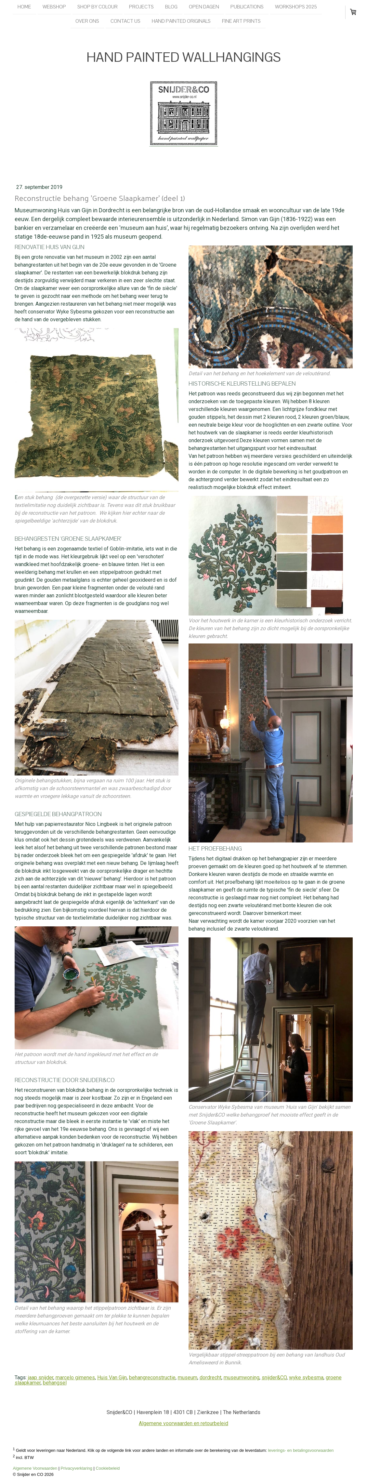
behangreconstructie (152, 1377)
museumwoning (241, 1377)
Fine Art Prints (241, 22)
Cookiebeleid (108, 1468)
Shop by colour (97, 7)
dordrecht (210, 1377)
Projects (141, 7)
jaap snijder (40, 1377)
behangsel (55, 1383)
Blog (171, 7)
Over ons (87, 22)
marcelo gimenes (75, 1377)
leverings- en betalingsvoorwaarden (301, 1450)
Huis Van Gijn (112, 1377)
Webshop (54, 7)
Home (24, 7)
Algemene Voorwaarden (35, 1468)
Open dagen (204, 7)
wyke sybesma (306, 1377)
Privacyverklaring (76, 1468)
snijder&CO (274, 1377)
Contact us (125, 22)
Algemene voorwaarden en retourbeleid (183, 1423)
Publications (247, 7)
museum (187, 1377)
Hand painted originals (181, 22)
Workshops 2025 (296, 7)
